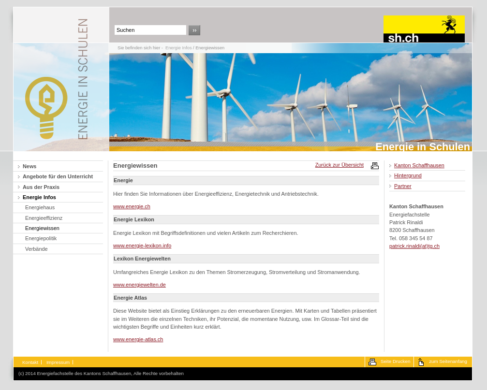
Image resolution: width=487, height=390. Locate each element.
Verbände (36, 249)
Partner (403, 186)
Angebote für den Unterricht (58, 176)
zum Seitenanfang (448, 361)
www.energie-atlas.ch (138, 339)
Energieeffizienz (43, 218)
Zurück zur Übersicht (339, 165)
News (29, 166)
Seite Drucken (395, 361)
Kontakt (30, 362)
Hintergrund (408, 175)
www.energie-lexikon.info (142, 245)
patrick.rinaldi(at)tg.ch (414, 246)
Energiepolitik (41, 238)
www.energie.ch (131, 206)
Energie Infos (178, 47)
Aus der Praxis (41, 187)
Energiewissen (42, 228)
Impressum (58, 362)
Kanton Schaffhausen (419, 165)
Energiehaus (40, 207)
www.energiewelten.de (139, 285)
